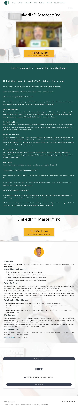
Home (6, 406)
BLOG (34, 2)
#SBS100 (48, 2)
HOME (13, 2)
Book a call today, (9, 337)
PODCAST (41, 2)
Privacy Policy (36, 406)
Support (17, 406)
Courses (11, 406)
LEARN (19, 2)
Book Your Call (39, 385)
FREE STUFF (27, 2)
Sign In (70, 8)
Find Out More (39, 53)
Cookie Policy (44, 406)
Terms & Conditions (25, 406)
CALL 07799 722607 (58, 2)
